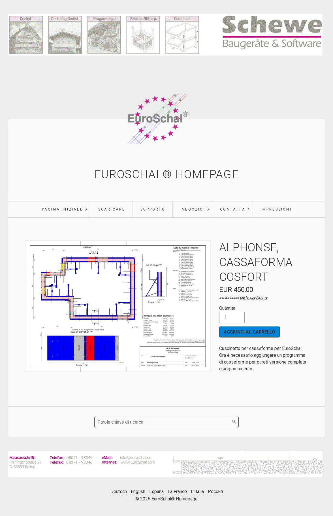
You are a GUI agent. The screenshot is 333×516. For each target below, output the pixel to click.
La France (177, 491)
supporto (152, 209)
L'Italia (197, 491)
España (156, 491)
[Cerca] (234, 422)
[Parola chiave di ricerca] (166, 422)
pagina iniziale (62, 209)
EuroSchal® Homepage (166, 174)
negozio (192, 209)
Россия (215, 491)
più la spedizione (253, 297)
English (138, 491)
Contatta (233, 209)
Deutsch (118, 491)
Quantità (232, 314)
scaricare (111, 209)
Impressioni (276, 209)
